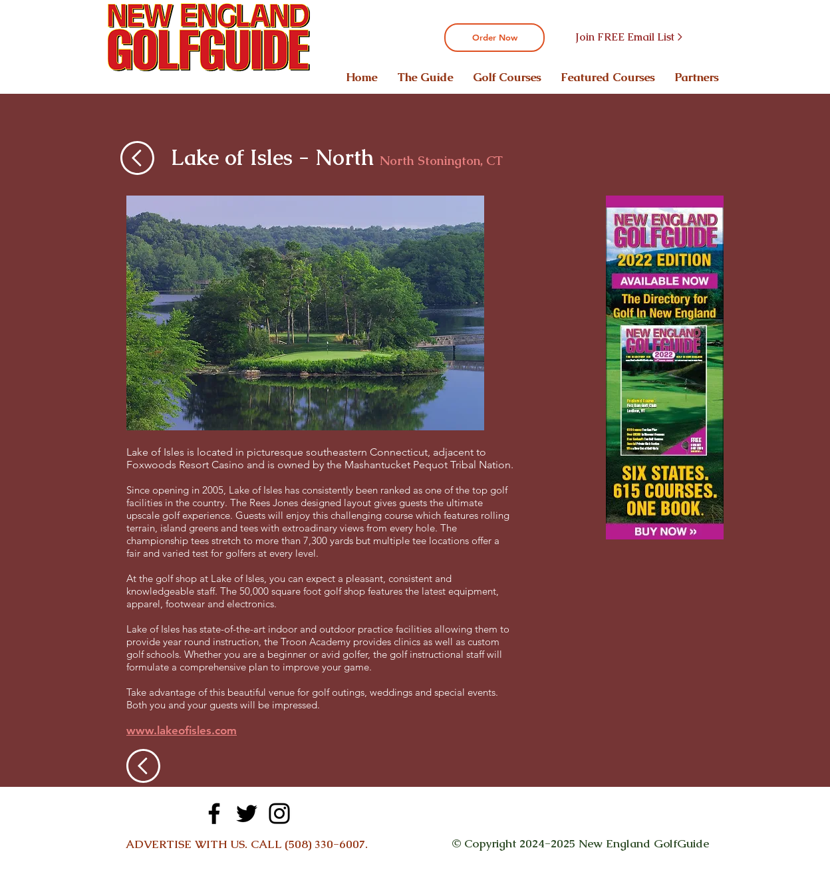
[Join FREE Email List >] (628, 37)
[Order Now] (494, 37)
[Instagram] (279, 813)
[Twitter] (247, 813)
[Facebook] (214, 813)
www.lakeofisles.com (181, 730)
